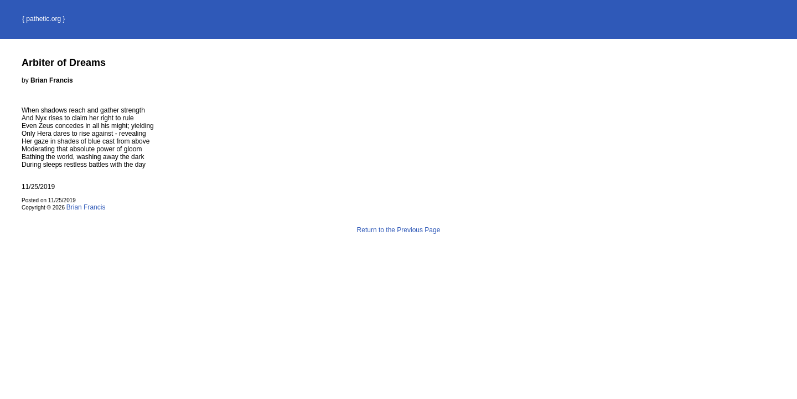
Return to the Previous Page (399, 230)
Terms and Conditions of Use (398, 254)
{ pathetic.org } (43, 19)
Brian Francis (86, 207)
